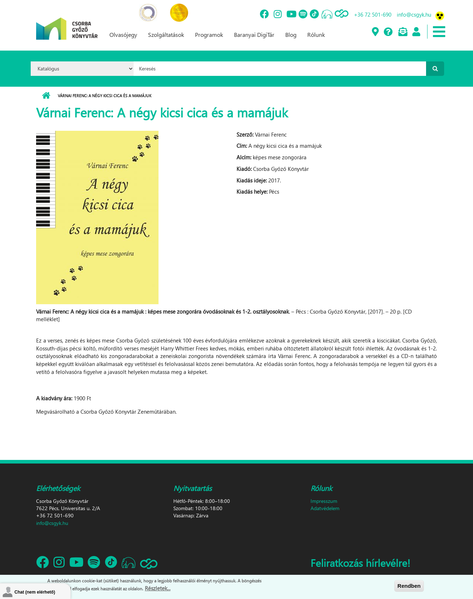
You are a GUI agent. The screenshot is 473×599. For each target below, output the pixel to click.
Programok (209, 34)
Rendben (409, 587)
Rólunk (316, 34)
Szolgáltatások (166, 34)
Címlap (46, 96)
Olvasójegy (123, 34)
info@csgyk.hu (414, 14)
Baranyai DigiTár (254, 34)
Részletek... (157, 588)
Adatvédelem (325, 508)
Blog (290, 34)
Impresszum (324, 500)
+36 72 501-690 (372, 14)
